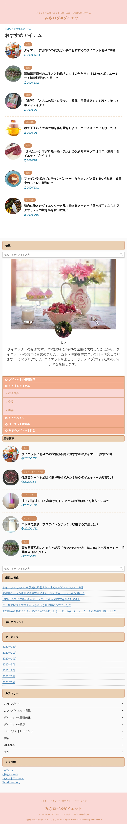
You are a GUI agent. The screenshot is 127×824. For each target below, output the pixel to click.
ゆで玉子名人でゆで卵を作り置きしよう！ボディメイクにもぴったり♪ (71, 128)
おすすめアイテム (19, 385)
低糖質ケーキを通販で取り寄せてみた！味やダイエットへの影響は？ (67, 477)
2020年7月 (8, 676)
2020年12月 (9, 646)
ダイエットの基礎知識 (22, 379)
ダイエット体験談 (19, 424)
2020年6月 (8, 682)
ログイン (7, 770)
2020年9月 (8, 664)
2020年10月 (9, 658)
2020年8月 (8, 670)
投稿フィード (10, 774)
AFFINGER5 (96, 819)
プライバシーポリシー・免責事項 (55, 801)
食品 (11, 401)
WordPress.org (11, 782)
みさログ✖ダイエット (63, 18)
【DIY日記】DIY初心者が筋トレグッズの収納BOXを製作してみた (65, 501)
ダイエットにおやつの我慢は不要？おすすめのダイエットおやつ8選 (69, 50)
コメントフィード (13, 778)
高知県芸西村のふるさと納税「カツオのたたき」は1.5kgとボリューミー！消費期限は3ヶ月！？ (59, 611)
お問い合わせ (80, 801)
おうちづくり (17, 417)
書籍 (11, 410)
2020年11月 (9, 652)
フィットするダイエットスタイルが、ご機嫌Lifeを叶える (63, 814)
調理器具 (13, 393)
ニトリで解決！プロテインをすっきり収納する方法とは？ (60, 524)
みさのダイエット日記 (22, 430)
